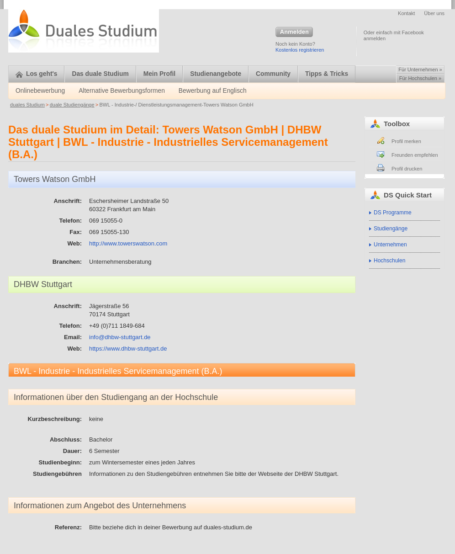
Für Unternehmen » (420, 69)
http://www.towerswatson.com (128, 243)
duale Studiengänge (72, 104)
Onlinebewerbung (40, 90)
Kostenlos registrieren (299, 50)
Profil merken (406, 141)
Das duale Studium (100, 73)
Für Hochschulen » (420, 78)
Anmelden (294, 32)
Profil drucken (407, 168)
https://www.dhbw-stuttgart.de (128, 348)
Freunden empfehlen (415, 155)
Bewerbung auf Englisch (213, 90)
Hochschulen (389, 260)
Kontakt (406, 13)
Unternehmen (390, 244)
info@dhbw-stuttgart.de (120, 337)
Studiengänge (390, 228)
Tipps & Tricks (326, 73)
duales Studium (27, 104)
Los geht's (36, 73)
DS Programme (393, 212)
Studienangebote (215, 73)
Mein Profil (159, 73)
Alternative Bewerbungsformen (122, 90)
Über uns (434, 13)
